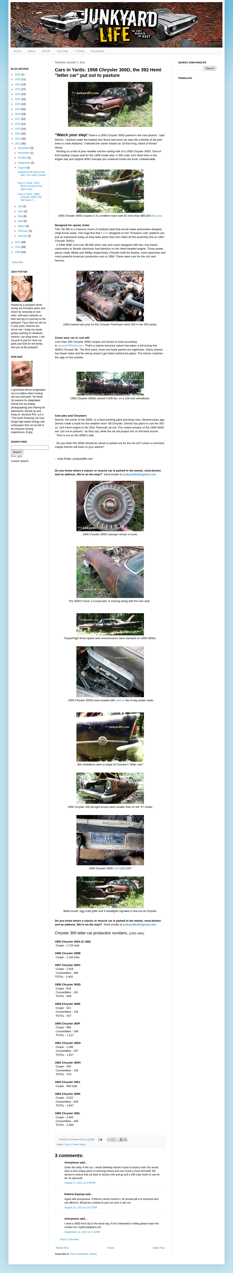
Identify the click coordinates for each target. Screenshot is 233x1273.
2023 (18, 89)
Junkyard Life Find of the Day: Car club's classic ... (31, 175)
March (22, 226)
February (23, 231)
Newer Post (62, 1247)
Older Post (158, 1247)
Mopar (82, 1144)
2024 (18, 84)
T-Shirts (80, 51)
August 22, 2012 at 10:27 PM (80, 1207)
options (120, 700)
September (24, 162)
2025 (18, 79)
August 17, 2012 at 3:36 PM (79, 1182)
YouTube (62, 51)
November (24, 152)
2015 (18, 128)
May (20, 216)
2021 (18, 99)
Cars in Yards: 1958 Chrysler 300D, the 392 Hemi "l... (29, 197)
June (21, 211)
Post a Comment (69, 1239)
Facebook (97, 51)
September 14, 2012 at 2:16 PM (82, 1232)
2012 (18, 143)
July (20, 206)
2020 (18, 104)
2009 (18, 252)
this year (156, 215)
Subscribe (17, 262)
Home (17, 51)
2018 (18, 114)
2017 (18, 118)
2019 (18, 109)
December (24, 148)
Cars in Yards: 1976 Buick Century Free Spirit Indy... (29, 186)
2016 (18, 123)
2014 (18, 133)
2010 (18, 247)
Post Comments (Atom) (83, 1254)
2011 (18, 242)
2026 (18, 74)
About (31, 51)
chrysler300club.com (71, 345)
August (22, 167)
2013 (18, 138)
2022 (18, 94)
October (23, 157)
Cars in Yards (71, 1144)
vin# (116, 868)
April (21, 221)
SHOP (46, 51)
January (23, 235)
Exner (104, 233)
